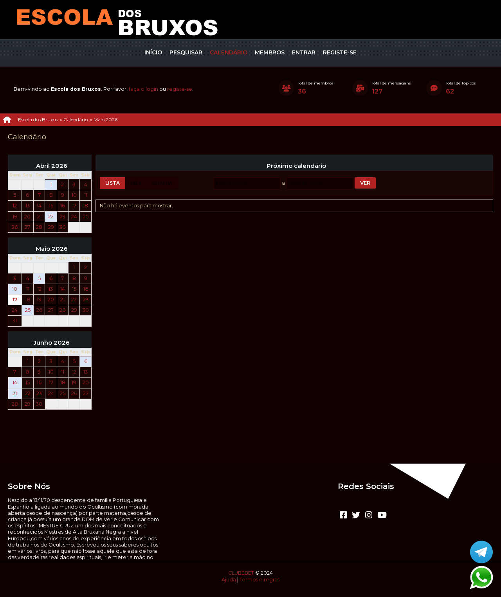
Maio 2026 (52, 248)
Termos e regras (259, 580)
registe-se (179, 89)
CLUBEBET (241, 573)
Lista (112, 183)
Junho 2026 (52, 342)
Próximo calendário (296, 165)
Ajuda (229, 580)
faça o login (143, 89)
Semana (162, 183)
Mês (136, 183)
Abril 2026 (51, 165)
